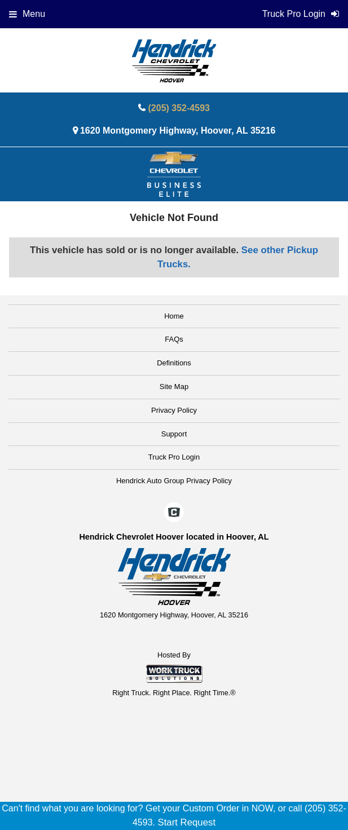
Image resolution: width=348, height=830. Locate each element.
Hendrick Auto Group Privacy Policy (174, 480)
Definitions (174, 363)
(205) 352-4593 (179, 108)
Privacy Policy (174, 410)
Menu (27, 14)
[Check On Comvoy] (174, 513)
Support (174, 434)
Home (174, 316)
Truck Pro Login (174, 457)
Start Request (186, 822)
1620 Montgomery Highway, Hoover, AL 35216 (178, 130)
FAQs (174, 339)
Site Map (174, 386)
